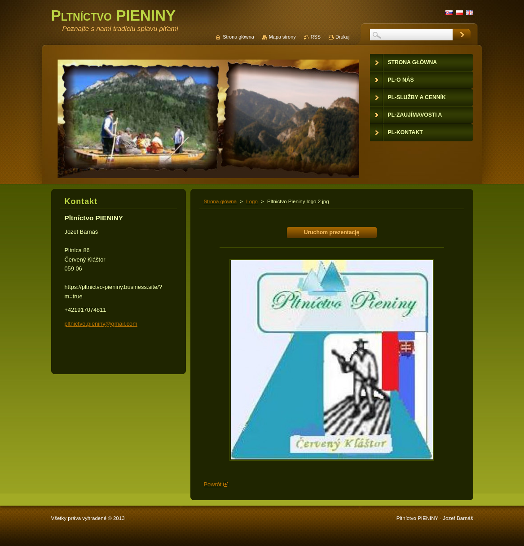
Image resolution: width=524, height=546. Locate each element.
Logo (252, 201)
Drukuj (342, 36)
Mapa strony (282, 36)
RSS (316, 36)
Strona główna (220, 201)
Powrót (213, 484)
